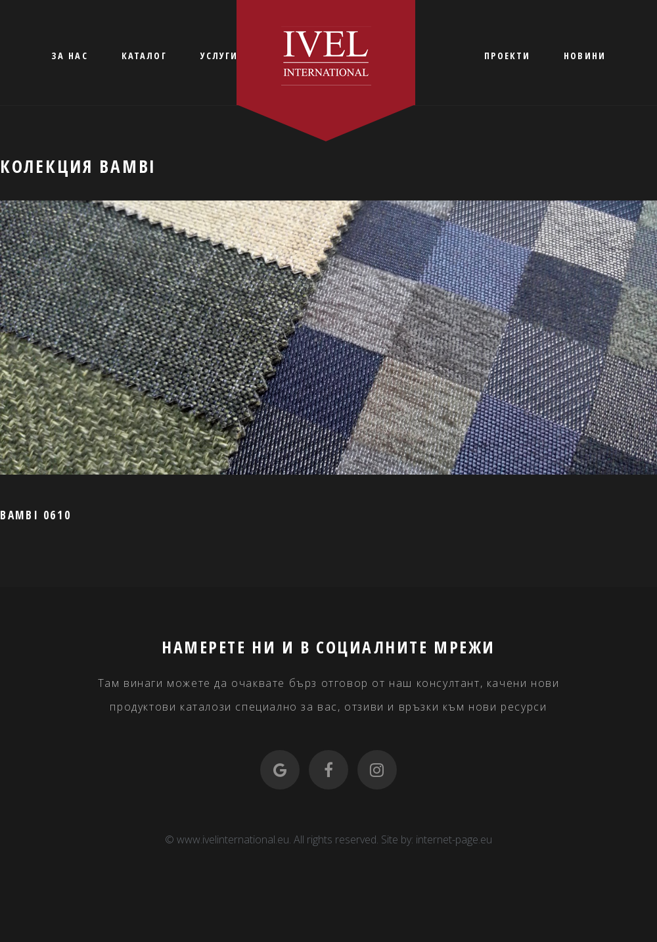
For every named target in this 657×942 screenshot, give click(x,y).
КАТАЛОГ (144, 55)
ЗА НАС (69, 55)
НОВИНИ (585, 55)
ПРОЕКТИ (507, 55)
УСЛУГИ (219, 55)
